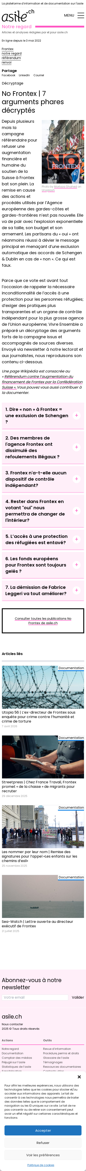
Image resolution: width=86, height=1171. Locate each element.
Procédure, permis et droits (61, 1053)
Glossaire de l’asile (56, 1058)
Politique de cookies (40, 1165)
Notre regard (10, 1049)
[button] (79, 1077)
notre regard (12, 53)
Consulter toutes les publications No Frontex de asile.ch (43, 620)
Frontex (7, 49)
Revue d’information (57, 1049)
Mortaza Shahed (65, 186)
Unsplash (48, 190)
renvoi (6, 62)
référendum (11, 58)
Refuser (43, 1142)
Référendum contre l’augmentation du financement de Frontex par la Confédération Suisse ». (42, 382)
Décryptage (12, 83)
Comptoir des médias (17, 1058)
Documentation (12, 1053)
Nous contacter (12, 1024)
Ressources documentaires (62, 1067)
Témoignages (53, 1062)
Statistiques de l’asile (16, 1067)
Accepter (43, 1130)
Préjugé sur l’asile (13, 1062)
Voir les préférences (43, 1155)
